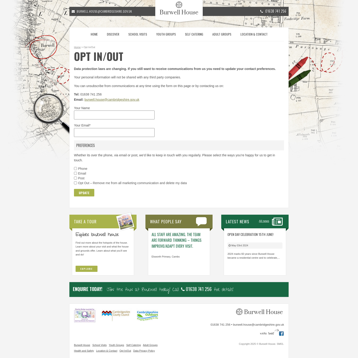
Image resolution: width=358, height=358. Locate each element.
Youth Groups (166, 34)
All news (264, 221)
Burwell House (82, 345)
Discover (113, 34)
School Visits (137, 34)
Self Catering (194, 34)
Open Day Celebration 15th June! (250, 234)
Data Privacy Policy (144, 350)
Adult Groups (221, 34)
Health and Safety (84, 350)
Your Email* (82, 125)
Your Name (82, 108)
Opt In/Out (125, 350)
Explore (86, 268)
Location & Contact (254, 34)
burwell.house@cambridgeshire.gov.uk (111, 99)
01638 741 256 (273, 11)
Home (94, 34)
